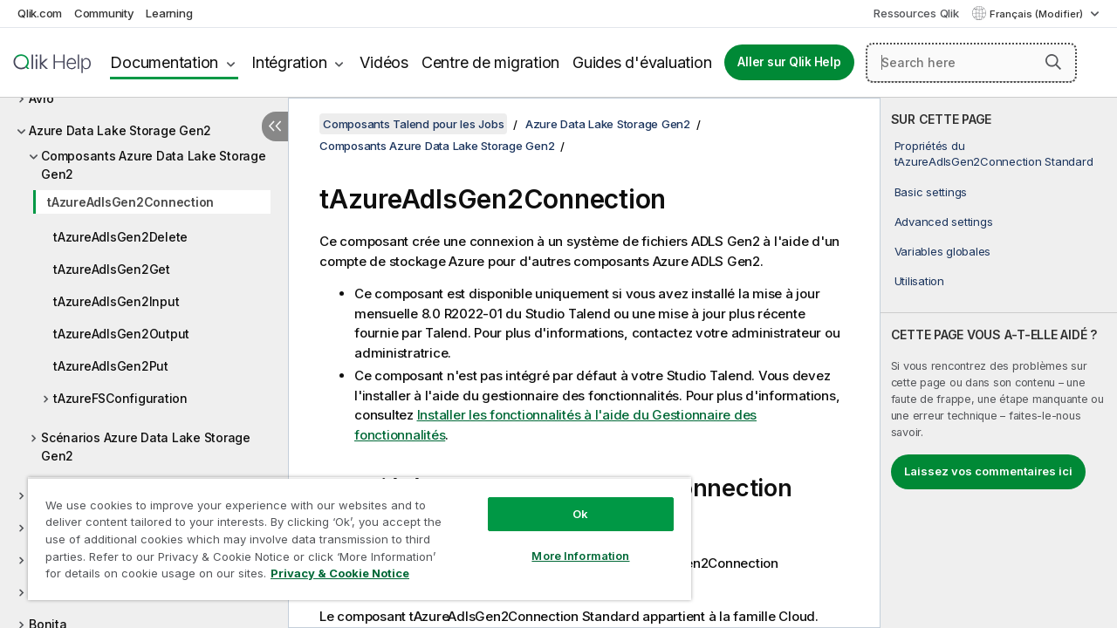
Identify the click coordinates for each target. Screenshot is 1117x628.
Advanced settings (943, 222)
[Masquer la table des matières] (275, 126)
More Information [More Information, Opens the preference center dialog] (567, 543)
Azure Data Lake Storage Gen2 (120, 130)
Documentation (164, 62)
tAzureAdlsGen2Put (110, 365)
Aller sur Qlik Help (788, 62)
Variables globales (942, 251)
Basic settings (931, 192)
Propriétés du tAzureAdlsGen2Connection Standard (993, 153)
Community (104, 13)
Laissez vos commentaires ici (988, 471)
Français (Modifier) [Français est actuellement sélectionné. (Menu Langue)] (1038, 14)
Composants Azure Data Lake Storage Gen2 (153, 164)
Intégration (288, 62)
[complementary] (999, 363)
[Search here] (971, 62)
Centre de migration (490, 62)
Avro (41, 98)
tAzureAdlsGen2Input (116, 301)
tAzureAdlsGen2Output (121, 333)
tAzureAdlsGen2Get (111, 269)
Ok (567, 501)
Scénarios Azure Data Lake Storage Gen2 (145, 446)
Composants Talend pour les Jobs (413, 124)
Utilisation (919, 281)
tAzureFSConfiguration (120, 398)
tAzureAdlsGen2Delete (120, 236)
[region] (351, 532)
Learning (169, 13)
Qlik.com (39, 13)
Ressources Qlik (916, 13)
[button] (1053, 62)
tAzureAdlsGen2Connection (130, 202)
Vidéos (384, 62)
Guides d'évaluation (641, 62)
